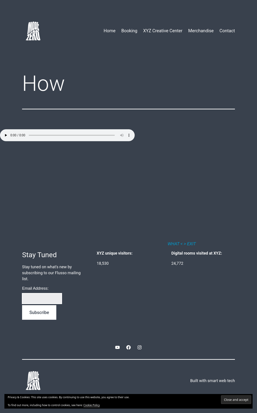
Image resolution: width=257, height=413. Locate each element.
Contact (227, 30)
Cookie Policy (91, 405)
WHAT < (175, 243)
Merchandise (201, 30)
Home (109, 30)
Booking (129, 30)
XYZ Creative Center (162, 30)
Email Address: (35, 288)
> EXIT (190, 243)
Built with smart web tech (212, 380)
